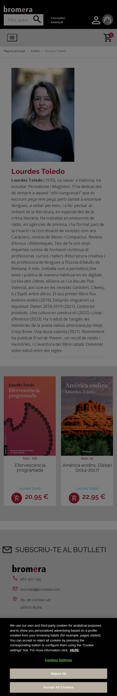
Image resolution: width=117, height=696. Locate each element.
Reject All (58, 674)
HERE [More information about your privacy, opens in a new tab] (74, 650)
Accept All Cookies (58, 687)
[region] (58, 657)
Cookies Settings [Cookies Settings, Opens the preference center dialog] (58, 660)
